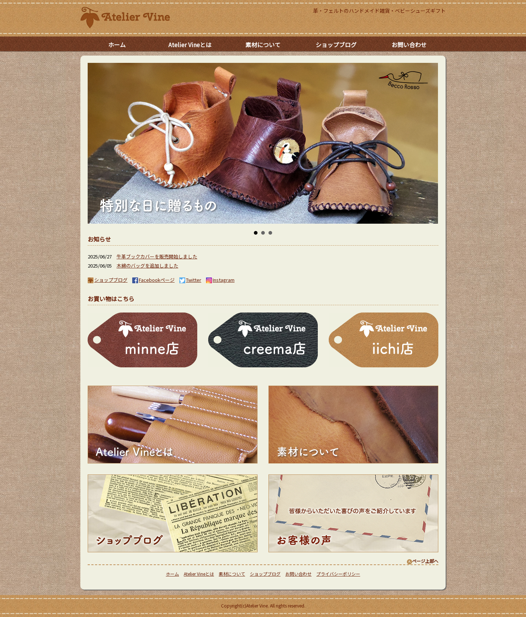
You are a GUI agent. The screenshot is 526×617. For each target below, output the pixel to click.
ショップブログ (336, 44)
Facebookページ (157, 279)
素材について (263, 44)
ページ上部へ (422, 561)
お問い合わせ (409, 44)
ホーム (117, 44)
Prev (90, 143)
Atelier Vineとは (189, 44)
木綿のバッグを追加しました (147, 265)
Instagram (224, 279)
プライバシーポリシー (338, 574)
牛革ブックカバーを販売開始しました (157, 256)
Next (436, 143)
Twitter (193, 279)
